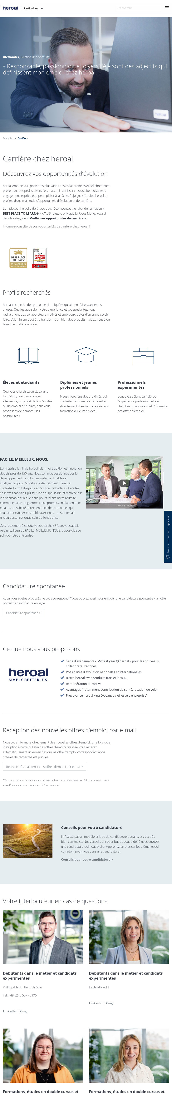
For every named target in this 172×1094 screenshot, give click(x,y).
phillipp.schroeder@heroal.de (25, 1005)
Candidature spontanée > (23, 615)
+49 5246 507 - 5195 (22, 997)
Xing (23, 1013)
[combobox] (138, 8)
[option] (86, 84)
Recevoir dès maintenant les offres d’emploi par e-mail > (44, 768)
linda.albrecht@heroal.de (108, 997)
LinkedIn (9, 1013)
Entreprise (8, 138)
